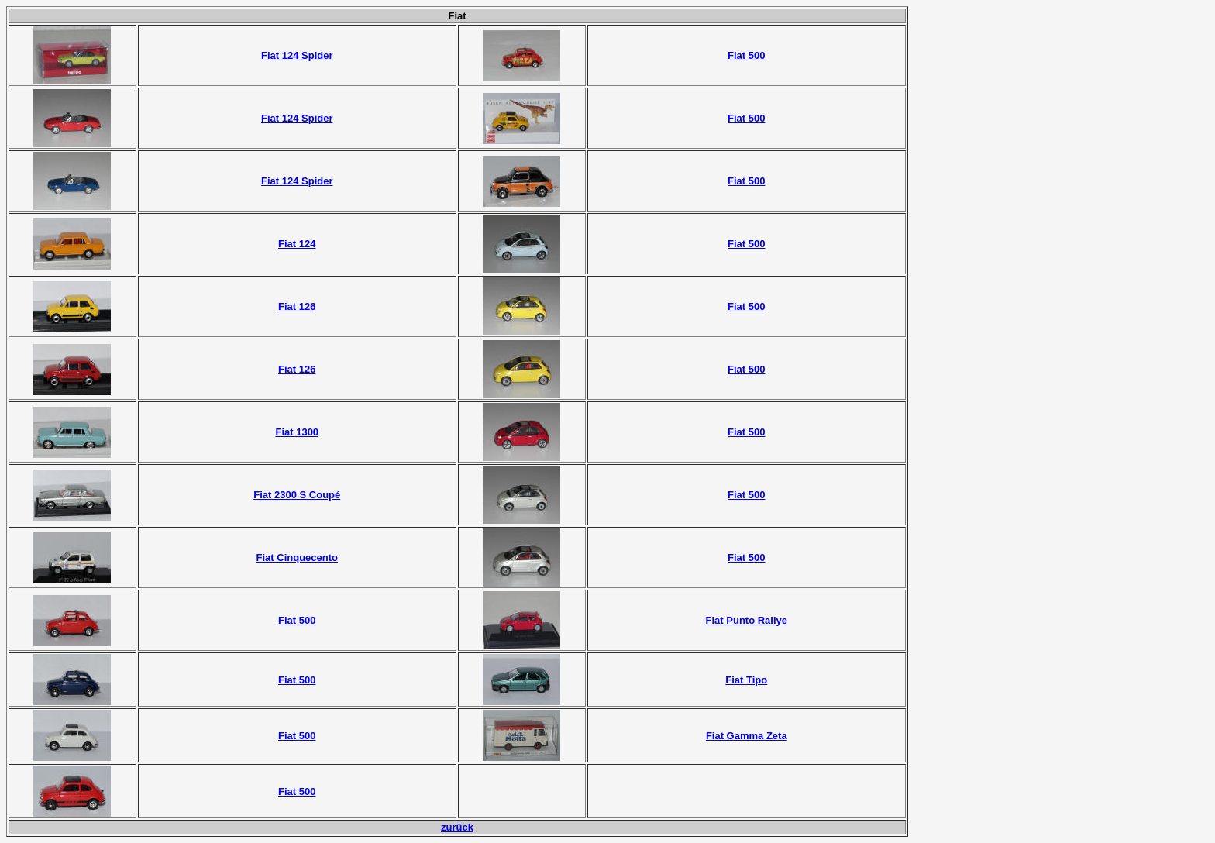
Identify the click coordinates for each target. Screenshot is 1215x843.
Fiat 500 (746, 55)
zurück (457, 827)
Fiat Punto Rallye (746, 620)
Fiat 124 (296, 243)
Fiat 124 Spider (296, 55)
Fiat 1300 (296, 432)
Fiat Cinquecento (297, 557)
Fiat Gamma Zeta (746, 735)
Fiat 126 (296, 306)
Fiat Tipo (746, 680)
